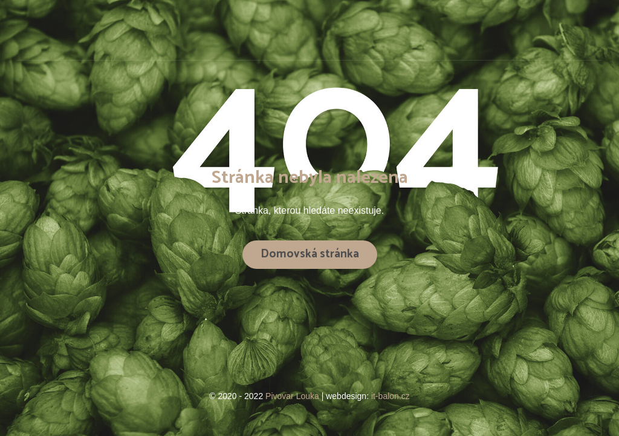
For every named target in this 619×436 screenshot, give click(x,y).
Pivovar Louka (293, 396)
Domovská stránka (310, 254)
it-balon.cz (390, 396)
